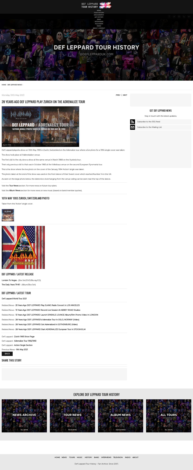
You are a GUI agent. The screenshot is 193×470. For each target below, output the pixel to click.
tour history (99, 12)
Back (7, 354)
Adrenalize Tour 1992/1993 (25, 341)
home (4, 85)
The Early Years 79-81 (11, 285)
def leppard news (15, 85)
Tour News (13, 186)
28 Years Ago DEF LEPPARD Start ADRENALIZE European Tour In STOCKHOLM (51, 329)
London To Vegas (9, 280)
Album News (14, 190)
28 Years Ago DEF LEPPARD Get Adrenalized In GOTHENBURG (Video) (47, 324)
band (99, 19)
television (99, 23)
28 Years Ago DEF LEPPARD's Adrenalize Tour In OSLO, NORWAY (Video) (47, 320)
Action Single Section (23, 345)
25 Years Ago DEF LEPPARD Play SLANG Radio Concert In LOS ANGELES (48, 305)
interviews (99, 21)
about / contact (99, 28)
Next (125, 95)
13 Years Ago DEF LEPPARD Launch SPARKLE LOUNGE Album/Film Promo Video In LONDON (57, 315)
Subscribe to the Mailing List (149, 127)
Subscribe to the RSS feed (148, 122)
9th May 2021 (22, 349)
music (79, 457)
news (99, 10)
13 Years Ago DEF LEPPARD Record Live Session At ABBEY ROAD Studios (48, 310)
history (88, 457)
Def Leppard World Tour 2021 (14, 299)
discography (99, 15)
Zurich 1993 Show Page (24, 337)
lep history (99, 17)
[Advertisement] (160, 100)
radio (99, 26)
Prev (118, 95)
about (135, 457)
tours (72, 457)
